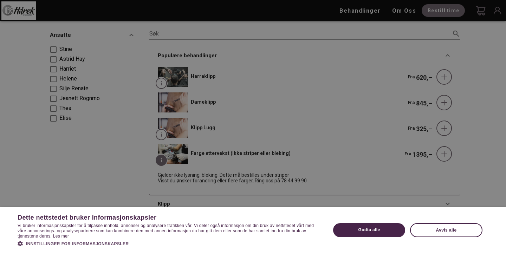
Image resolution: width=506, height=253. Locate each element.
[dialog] (253, 126)
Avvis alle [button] (446, 230)
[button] (170, 243)
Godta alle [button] (369, 229)
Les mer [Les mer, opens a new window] (61, 236)
